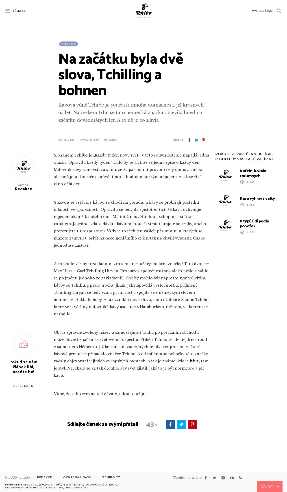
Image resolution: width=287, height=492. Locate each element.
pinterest (203, 140)
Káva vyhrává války (257, 198)
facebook (189, 140)
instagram (223, 477)
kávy (76, 169)
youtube (231, 477)
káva (194, 361)
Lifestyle (68, 44)
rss (240, 477)
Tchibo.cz (111, 477)
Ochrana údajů (77, 477)
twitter (196, 140)
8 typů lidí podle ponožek (254, 224)
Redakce (44, 477)
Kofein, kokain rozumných (253, 173)
